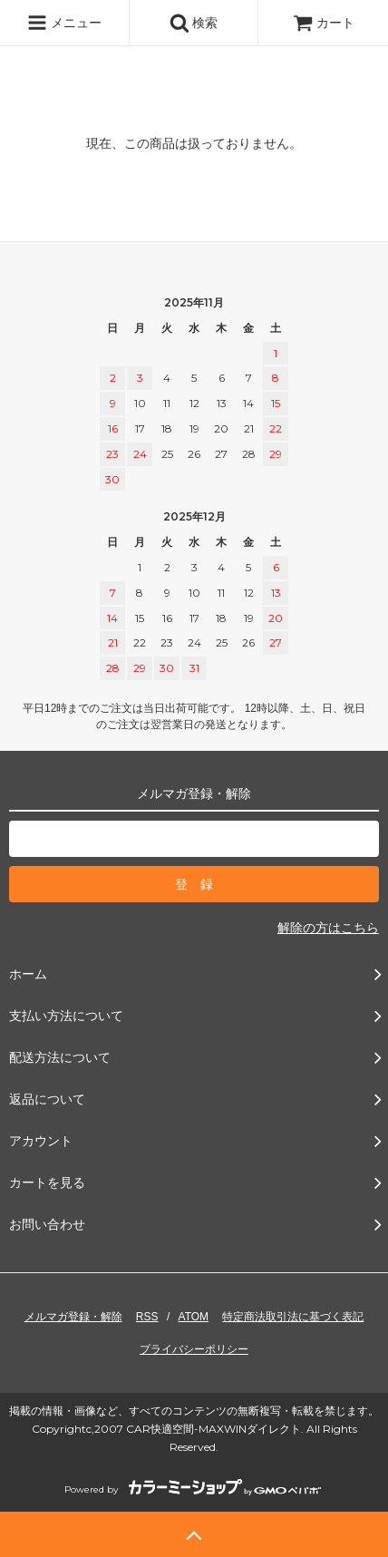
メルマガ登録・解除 (73, 1316)
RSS (147, 1316)
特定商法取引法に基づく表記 (293, 1316)
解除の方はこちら (328, 927)
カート (323, 22)
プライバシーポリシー (194, 1349)
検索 (194, 23)
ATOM (194, 1316)
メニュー (64, 23)
